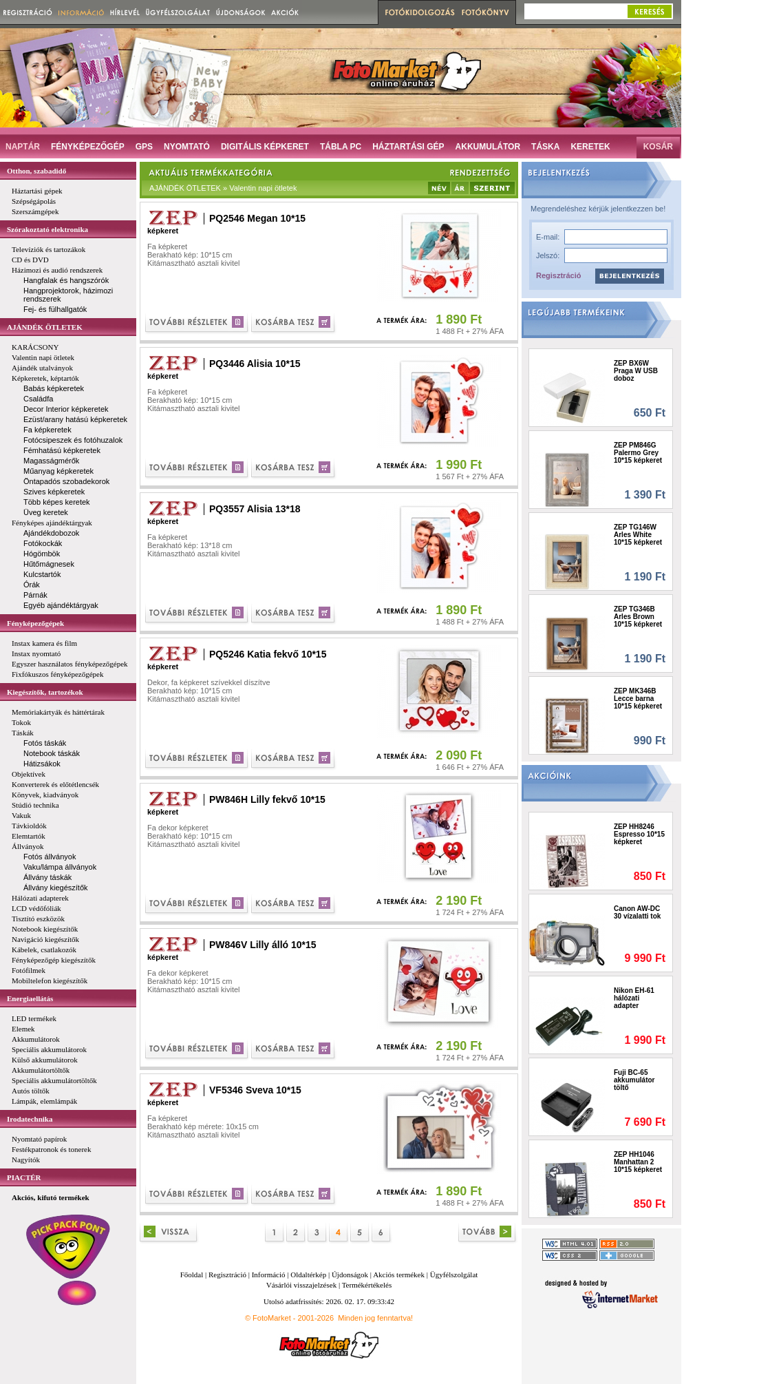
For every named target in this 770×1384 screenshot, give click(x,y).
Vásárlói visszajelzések (301, 1285)
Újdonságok (350, 1274)
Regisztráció (558, 275)
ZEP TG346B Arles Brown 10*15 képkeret (638, 616)
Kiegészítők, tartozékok (45, 692)
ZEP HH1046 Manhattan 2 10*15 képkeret (638, 1162)
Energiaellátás (30, 998)
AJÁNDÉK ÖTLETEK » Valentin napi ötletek (223, 188)
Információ (269, 1274)
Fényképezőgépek (35, 623)
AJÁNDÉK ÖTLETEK (45, 327)
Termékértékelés (367, 1285)
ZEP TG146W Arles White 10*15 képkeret (638, 534)
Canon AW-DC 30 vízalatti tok (637, 912)
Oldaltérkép (308, 1274)
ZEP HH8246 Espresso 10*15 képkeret (639, 834)
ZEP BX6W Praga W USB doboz (636, 370)
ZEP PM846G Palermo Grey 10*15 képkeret (638, 452)
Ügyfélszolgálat (454, 1274)
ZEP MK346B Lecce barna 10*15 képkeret (638, 698)
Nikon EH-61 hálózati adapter (634, 998)
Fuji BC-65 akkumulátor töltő (634, 1080)
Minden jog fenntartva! (375, 1318)
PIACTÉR (24, 1177)
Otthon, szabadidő (36, 171)
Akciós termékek (399, 1274)
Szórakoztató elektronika (47, 229)
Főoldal (192, 1274)
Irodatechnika (29, 1119)
